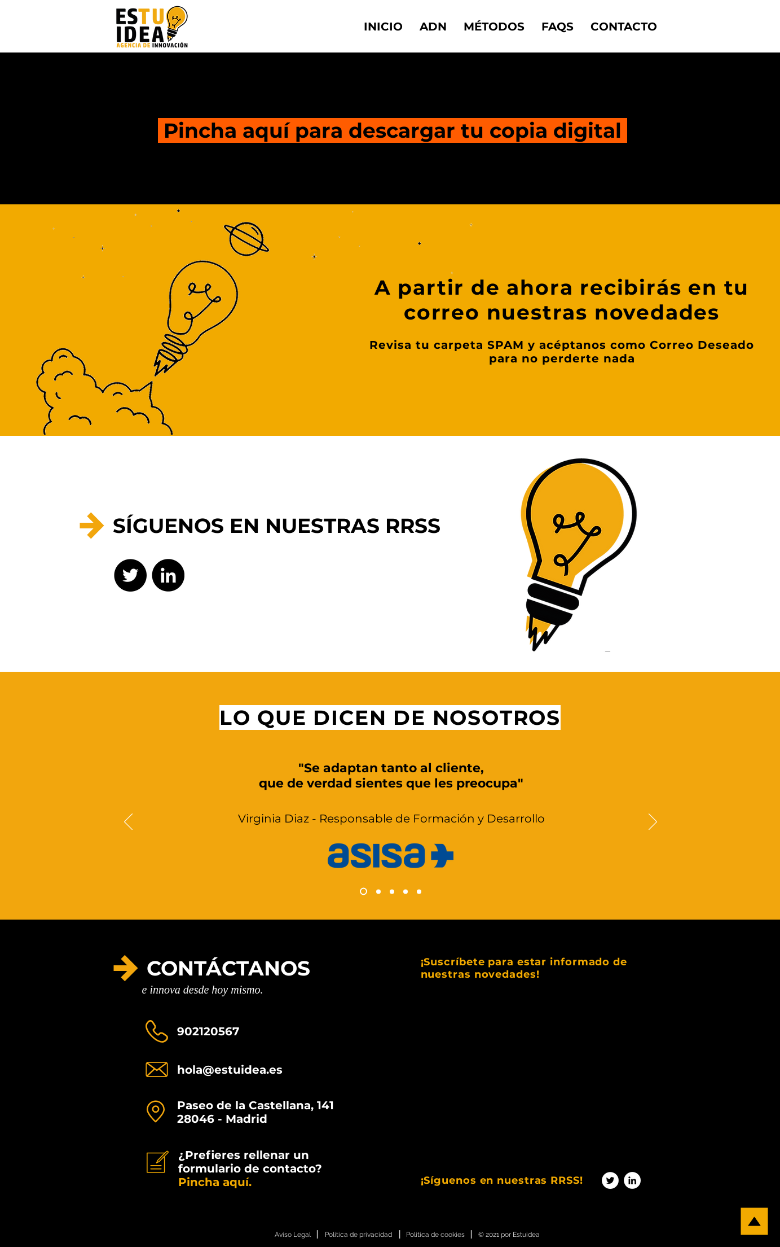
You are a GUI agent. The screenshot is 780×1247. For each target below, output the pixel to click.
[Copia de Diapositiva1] (363, 891)
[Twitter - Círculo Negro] (130, 575)
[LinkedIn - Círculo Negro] (168, 575)
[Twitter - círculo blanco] (610, 1180)
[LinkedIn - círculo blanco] (632, 1180)
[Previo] (128, 822)
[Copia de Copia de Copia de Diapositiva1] (392, 891)
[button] (494, 26)
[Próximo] (653, 822)
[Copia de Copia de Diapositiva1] (378, 891)
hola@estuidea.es (230, 1070)
